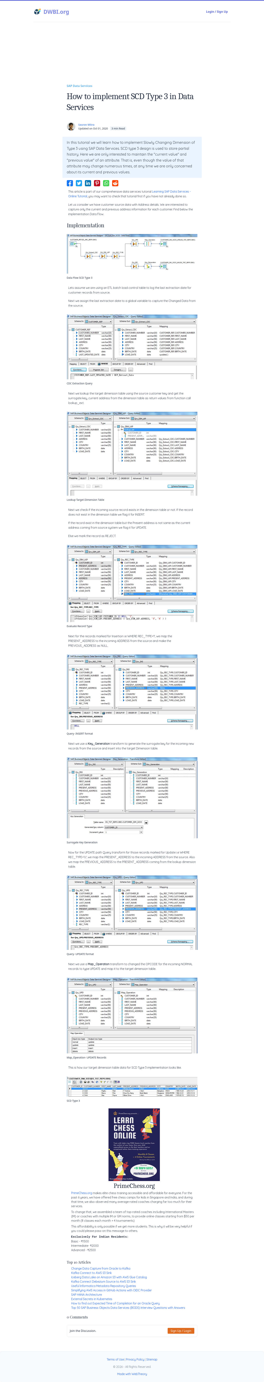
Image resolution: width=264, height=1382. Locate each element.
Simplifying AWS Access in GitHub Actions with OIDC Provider (111, 1290)
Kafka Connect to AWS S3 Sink (91, 1273)
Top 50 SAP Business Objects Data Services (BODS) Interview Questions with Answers (128, 1308)
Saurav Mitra (86, 124)
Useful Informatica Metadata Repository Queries (103, 1286)
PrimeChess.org (81, 1193)
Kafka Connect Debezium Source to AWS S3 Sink (103, 1281)
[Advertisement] (132, 56)
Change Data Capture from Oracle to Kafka (100, 1268)
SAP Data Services (79, 86)
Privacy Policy (135, 1359)
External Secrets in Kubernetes (91, 1299)
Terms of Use (115, 1359)
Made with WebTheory (132, 1374)
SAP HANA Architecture (86, 1294)
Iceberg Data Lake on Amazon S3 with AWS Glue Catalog (109, 1277)
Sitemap (151, 1359)
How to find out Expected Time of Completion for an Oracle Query (115, 1303)
